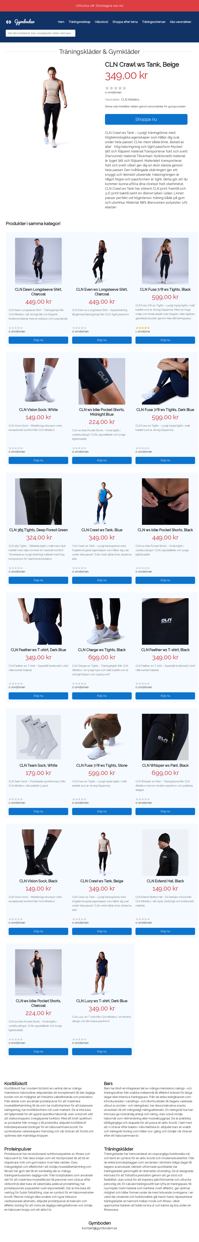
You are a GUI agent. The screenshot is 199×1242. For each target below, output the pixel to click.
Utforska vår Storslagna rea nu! (99, 6)
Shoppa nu (146, 119)
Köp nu (38, 340)
